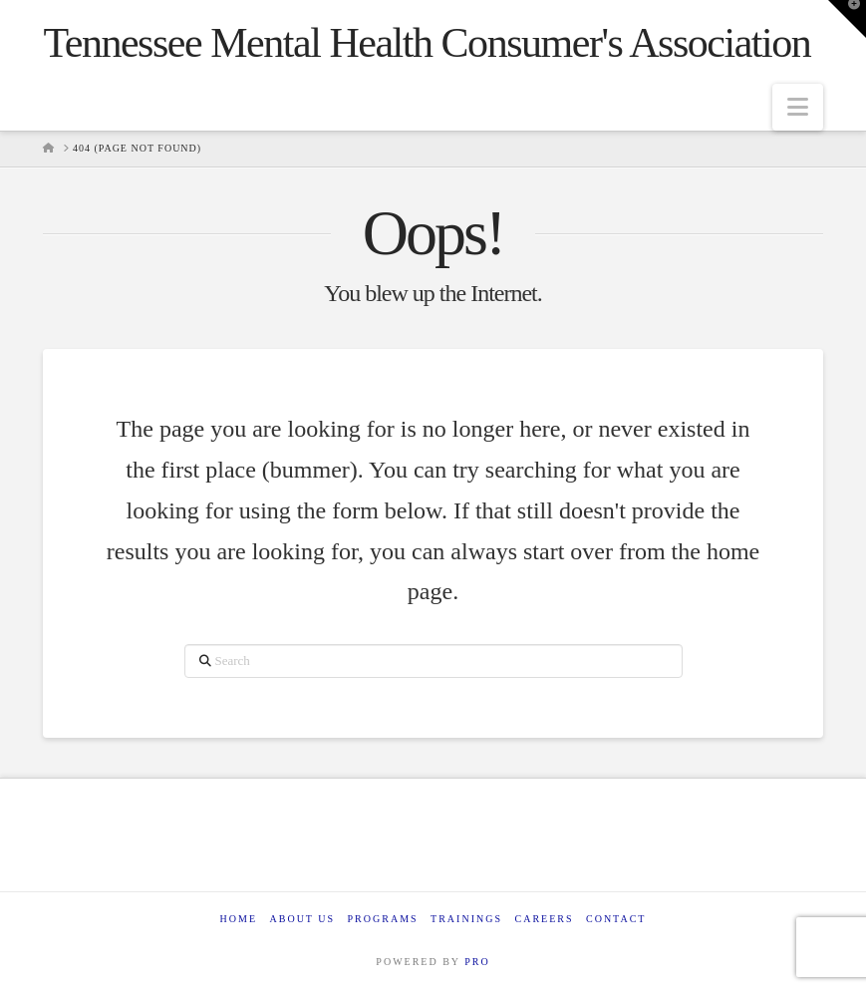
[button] (797, 107)
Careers (543, 918)
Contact (616, 918)
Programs (383, 918)
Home (238, 918)
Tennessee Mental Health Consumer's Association (426, 43)
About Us (303, 918)
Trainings (466, 918)
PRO (476, 961)
